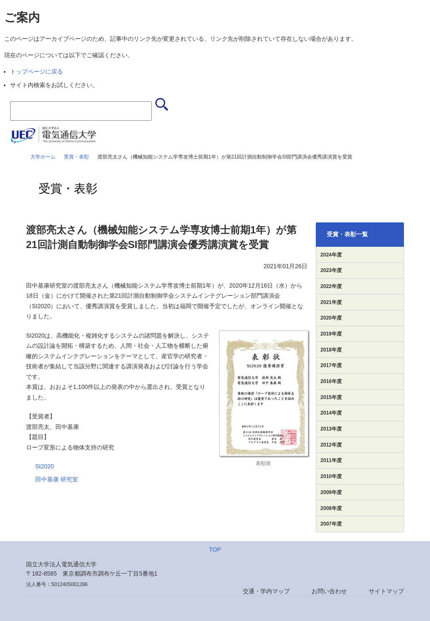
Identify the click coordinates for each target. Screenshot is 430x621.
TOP (215, 549)
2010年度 (331, 476)
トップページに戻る (36, 71)
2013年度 (331, 429)
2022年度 (331, 286)
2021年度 (331, 302)
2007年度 (331, 524)
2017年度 (331, 365)
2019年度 (331, 334)
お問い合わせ (329, 591)
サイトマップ (386, 591)
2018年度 (331, 350)
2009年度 (331, 492)
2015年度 (331, 397)
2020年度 (331, 318)
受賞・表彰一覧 (347, 234)
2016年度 (331, 381)
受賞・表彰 (76, 157)
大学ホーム (42, 157)
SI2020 (44, 466)
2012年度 (331, 445)
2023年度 (331, 270)
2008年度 (331, 508)
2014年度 (331, 413)
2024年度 (331, 255)
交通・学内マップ (266, 591)
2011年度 (331, 460)
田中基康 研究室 (56, 479)
